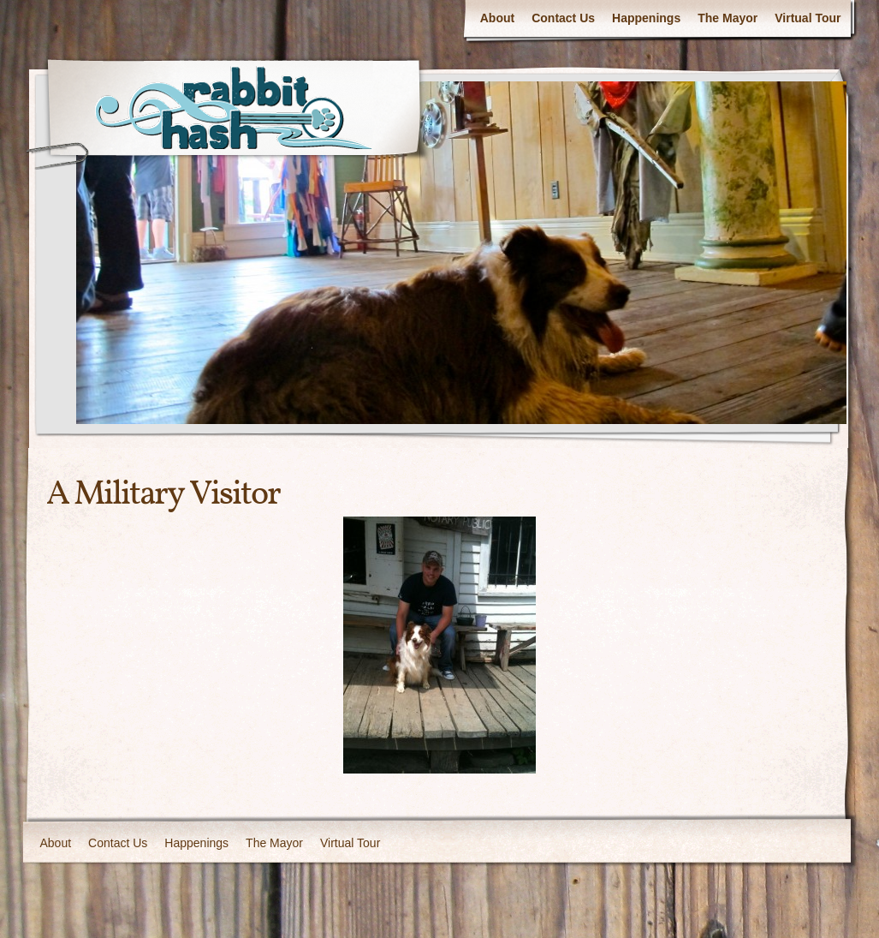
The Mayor (727, 18)
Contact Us (563, 18)
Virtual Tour (807, 18)
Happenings (646, 18)
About (497, 18)
